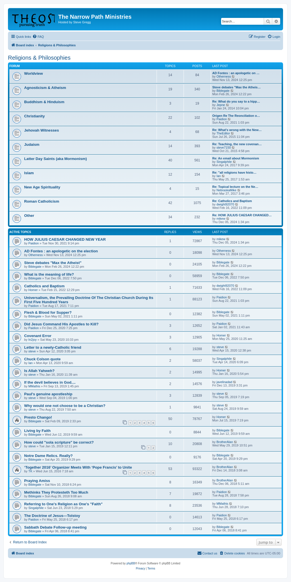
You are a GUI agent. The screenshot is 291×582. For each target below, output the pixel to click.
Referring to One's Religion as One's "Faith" (63, 504)
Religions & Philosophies (39, 58)
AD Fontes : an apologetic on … (235, 73)
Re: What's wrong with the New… (237, 130)
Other (29, 215)
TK (30, 471)
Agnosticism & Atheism (45, 88)
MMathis (34, 386)
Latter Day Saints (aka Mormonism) (55, 159)
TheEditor (223, 133)
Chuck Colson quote (42, 359)
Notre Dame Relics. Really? (48, 456)
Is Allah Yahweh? (39, 371)
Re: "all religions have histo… (234, 172)
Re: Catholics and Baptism (232, 201)
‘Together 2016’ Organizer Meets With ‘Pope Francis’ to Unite (78, 467)
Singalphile (224, 161)
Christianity (34, 116)
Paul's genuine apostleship (48, 394)
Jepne (221, 105)
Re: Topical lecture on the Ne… (235, 186)
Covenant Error (37, 336)
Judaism (32, 144)
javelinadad (224, 382)
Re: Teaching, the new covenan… (237, 144)
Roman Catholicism (41, 201)
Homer (33, 290)
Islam (29, 173)
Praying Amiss (37, 481)
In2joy (32, 339)
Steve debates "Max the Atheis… (236, 87)
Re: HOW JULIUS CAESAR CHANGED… (242, 215)
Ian (219, 176)
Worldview (33, 73)
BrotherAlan (225, 442)
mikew (221, 218)
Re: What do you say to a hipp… (236, 101)
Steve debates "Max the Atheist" (53, 263)
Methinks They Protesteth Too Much (56, 492)
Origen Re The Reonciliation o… (236, 115)
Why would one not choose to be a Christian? (64, 406)
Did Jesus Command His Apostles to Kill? (61, 324)
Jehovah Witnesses (41, 130)
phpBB (130, 563)
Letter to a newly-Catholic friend (52, 347)
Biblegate (223, 90)
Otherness (224, 76)
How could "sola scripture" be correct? (59, 442)
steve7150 (224, 147)
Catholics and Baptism (44, 286)
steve (32, 351)
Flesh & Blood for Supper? (48, 312)
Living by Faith (37, 431)
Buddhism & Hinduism (44, 102)
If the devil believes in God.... (50, 382)
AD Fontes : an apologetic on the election (61, 251)
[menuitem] (38, 36)
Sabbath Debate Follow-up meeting (55, 527)
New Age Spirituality (42, 187)
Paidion (222, 119)
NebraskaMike (226, 190)
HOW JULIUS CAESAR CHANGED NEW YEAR (65, 239)
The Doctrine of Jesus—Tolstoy (52, 516)
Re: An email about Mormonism (235, 158)
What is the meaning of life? (49, 274)
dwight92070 (225, 204)
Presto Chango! (38, 417)
